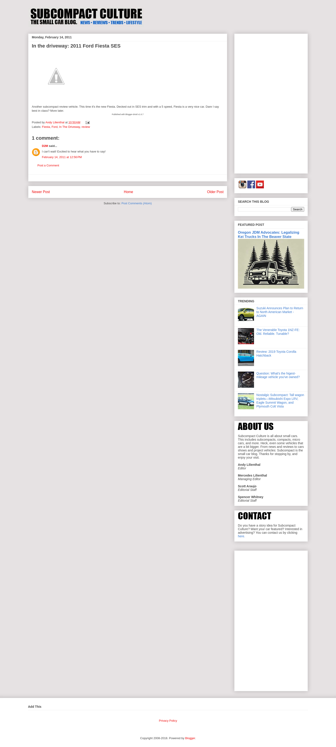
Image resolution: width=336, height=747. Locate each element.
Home (128, 192)
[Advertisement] (271, 102)
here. (241, 536)
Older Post (215, 192)
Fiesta (46, 126)
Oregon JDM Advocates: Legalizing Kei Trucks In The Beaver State (268, 234)
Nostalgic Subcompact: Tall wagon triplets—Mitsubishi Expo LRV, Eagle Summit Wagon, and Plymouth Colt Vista (280, 400)
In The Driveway (69, 126)
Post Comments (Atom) (136, 203)
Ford (55, 126)
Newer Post (41, 192)
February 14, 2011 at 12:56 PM (62, 157)
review (86, 126)
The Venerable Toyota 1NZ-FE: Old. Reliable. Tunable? (278, 331)
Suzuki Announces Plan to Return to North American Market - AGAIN (279, 312)
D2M (45, 146)
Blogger (190, 738)
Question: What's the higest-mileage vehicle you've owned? (278, 375)
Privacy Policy (168, 720)
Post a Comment (48, 165)
